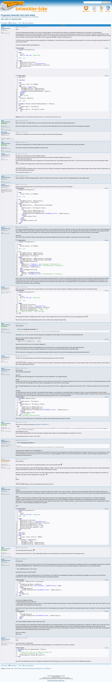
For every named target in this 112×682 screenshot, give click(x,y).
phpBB (63, 675)
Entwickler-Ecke (9, 668)
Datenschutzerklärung (54, 680)
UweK (19, 442)
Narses (23, 116)
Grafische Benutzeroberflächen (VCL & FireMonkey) (26, 17)
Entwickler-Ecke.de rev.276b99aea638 (53, 675)
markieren (106, 48)
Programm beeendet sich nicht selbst (18, 15)
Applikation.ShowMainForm (42, 424)
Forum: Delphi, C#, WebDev (39, 11)
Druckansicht (13, 23)
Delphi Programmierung (7, 17)
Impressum (49, 680)
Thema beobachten (28, 23)
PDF (20, 23)
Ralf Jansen (20, 329)
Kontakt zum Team (61, 680)
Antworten (5, 23)
